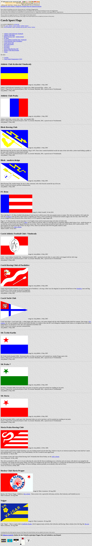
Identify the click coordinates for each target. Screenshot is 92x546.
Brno (26, 222)
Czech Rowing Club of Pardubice (13, 41)
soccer (14, 25)
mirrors (33, 27)
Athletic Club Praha (9, 35)
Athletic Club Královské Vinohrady (13, 33)
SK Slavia (6, 47)
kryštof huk (16, 24)
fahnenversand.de (8, 535)
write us (29, 27)
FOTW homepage (8, 27)
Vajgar (6, 52)
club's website (17, 227)
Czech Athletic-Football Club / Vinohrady (15, 39)
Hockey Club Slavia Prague (11, 50)
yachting (22, 25)
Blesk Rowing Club (9, 36)
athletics (10, 25)
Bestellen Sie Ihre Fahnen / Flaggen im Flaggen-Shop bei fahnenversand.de (21, 6)
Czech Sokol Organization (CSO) (13, 59)
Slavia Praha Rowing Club (11, 49)
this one (87, 524)
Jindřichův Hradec (27, 524)
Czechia (6, 57)
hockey (26, 25)
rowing (18, 25)
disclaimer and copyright (21, 27)
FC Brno (6, 38)
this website (27, 494)
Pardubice (79, 288)
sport (7, 25)
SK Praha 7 (7, 46)
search (13, 27)
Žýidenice (8, 216)
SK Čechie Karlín (9, 44)
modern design (20, 36)
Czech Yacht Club (9, 42)
